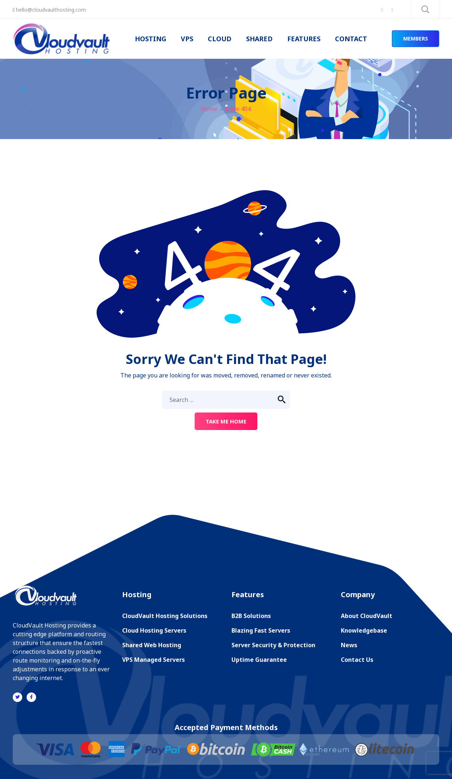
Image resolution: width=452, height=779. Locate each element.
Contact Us (357, 660)
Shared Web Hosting (151, 645)
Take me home (226, 421)
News (349, 645)
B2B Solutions (251, 616)
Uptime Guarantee (259, 660)
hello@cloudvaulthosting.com (49, 9)
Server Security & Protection (273, 645)
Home (209, 109)
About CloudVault (366, 616)
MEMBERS (415, 38)
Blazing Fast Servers (260, 630)
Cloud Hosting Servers (154, 630)
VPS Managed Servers (153, 660)
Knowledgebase (364, 630)
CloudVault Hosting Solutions (164, 616)
